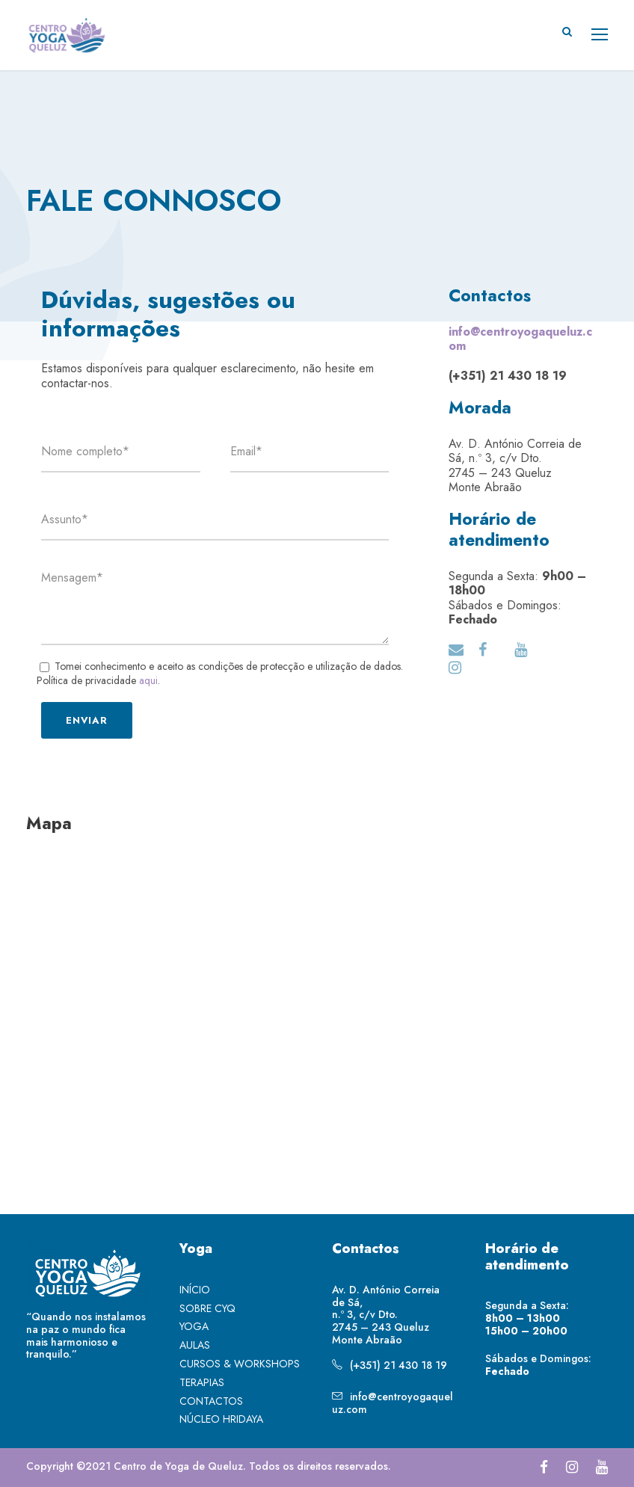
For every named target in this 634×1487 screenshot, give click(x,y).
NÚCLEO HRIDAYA (221, 1418)
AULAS (194, 1344)
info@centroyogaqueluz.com (392, 1403)
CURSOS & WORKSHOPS (239, 1363)
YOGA (194, 1326)
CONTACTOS (211, 1401)
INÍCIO (194, 1289)
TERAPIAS (201, 1382)
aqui (148, 680)
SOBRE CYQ (207, 1308)
